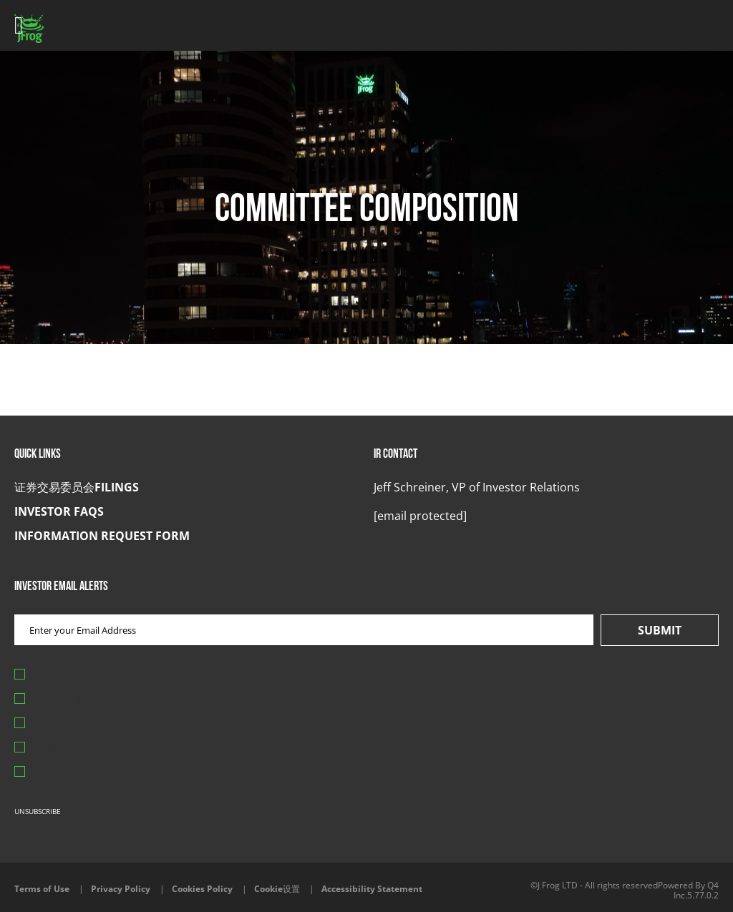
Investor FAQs (59, 511)
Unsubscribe (37, 811)
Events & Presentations (99, 699)
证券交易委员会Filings (76, 487)
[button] (420, 516)
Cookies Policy (202, 889)
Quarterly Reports (84, 724)
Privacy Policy (120, 889)
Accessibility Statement (371, 889)
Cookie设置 (277, 889)
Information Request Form (102, 536)
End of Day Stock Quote (99, 772)
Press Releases (76, 675)
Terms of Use (41, 889)
